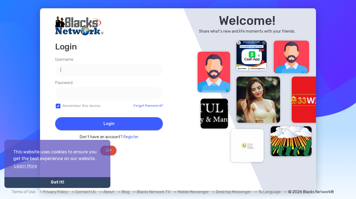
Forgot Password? (148, 106)
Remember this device (81, 106)
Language (269, 192)
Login (109, 123)
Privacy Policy (55, 192)
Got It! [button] (57, 182)
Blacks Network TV (153, 192)
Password (64, 82)
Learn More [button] (25, 166)
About (108, 192)
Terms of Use (23, 192)
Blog (125, 192)
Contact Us (85, 192)
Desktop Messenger (233, 192)
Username (64, 59)
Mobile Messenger (193, 192)
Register (131, 137)
